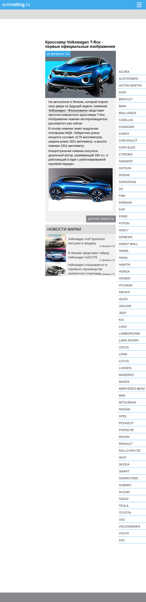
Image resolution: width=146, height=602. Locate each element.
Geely (124, 230)
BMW (122, 106)
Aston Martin (130, 85)
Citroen (125, 154)
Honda (124, 271)
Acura (124, 71)
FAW (122, 195)
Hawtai (124, 264)
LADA (123, 326)
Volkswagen (129, 526)
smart (124, 471)
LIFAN (123, 354)
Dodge (124, 175)
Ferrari (125, 202)
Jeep (122, 313)
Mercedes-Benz (132, 388)
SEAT (123, 457)
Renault (126, 443)
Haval (123, 257)
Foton (124, 223)
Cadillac (126, 120)
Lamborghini (129, 333)
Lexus (124, 347)
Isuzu (123, 299)
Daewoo (126, 161)
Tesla (123, 505)
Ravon (124, 437)
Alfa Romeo (128, 78)
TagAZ (124, 499)
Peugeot (126, 423)
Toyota (125, 512)
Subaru (125, 485)
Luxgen (125, 368)
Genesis (125, 237)
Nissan (124, 409)
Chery (124, 133)
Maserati (126, 375)
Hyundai (125, 285)
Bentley (126, 99)
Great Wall (128, 244)
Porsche (126, 430)
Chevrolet (128, 140)
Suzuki (124, 492)
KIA (121, 319)
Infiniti (124, 292)
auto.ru (16, 4)
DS (121, 189)
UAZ (122, 519)
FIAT (122, 209)
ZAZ (121, 540)
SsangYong (128, 478)
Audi (122, 92)
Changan (126, 127)
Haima (123, 251)
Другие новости (101, 218)
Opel (123, 416)
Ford (123, 216)
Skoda (124, 464)
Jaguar (125, 306)
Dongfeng (127, 182)
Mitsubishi (127, 402)
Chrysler (127, 147)
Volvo (124, 533)
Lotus (124, 361)
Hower (124, 278)
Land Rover (128, 340)
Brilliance (128, 113)
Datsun (125, 168)
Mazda (124, 381)
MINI (122, 395)
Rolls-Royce (129, 450)
